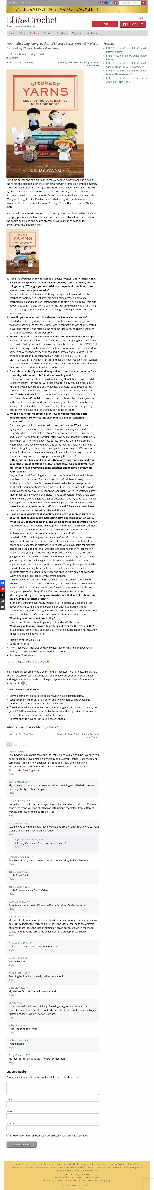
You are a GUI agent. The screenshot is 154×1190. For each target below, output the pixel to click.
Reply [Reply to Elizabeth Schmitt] (11, 864)
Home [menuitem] (12, 33)
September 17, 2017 (33, 839)
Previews (27, 1164)
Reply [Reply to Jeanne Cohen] (11, 965)
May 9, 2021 (23, 751)
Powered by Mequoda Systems (77, 1185)
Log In (140, 17)
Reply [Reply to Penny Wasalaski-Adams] (11, 950)
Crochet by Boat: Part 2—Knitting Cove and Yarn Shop (78, 64)
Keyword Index (88, 1164)
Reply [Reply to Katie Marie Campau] (11, 935)
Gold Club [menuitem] (92, 33)
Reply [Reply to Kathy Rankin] (11, 815)
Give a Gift (133, 24)
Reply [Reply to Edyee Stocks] (11, 908)
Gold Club (74, 1164)
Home (17, 1164)
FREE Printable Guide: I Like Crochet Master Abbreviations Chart (126, 72)
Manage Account (118, 1164)
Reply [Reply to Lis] (11, 1017)
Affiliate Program (132, 1167)
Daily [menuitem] (22, 33)
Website (10, 1123)
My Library (102, 1164)
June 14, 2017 (25, 1040)
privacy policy (105, 1180)
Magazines (62, 1164)
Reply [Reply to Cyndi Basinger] (11, 792)
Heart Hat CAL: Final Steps (20, 62)
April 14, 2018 (23, 800)
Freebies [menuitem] (47, 33)
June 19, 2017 (24, 823)
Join (105, 24)
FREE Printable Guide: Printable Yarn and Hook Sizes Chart (126, 80)
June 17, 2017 (23, 972)
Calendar (117, 1167)
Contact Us (17, 1167)
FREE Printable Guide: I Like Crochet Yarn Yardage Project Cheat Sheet (126, 65)
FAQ (109, 1167)
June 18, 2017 (23, 901)
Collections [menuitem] (61, 33)
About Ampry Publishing (86, 1170)
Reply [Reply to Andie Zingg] (11, 980)
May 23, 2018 (23, 781)
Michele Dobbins (19, 54)
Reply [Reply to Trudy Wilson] (11, 1062)
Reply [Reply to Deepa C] (11, 774)
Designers (29, 1167)
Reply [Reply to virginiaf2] (16, 846)
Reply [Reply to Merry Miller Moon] (11, 834)
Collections (49, 1164)
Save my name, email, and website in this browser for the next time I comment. (49, 1135)
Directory (100, 1167)
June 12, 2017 (24, 1055)
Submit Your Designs (46, 1167)
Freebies (38, 1164)
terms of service (89, 1180)
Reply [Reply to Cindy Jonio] (11, 995)
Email (10, 1111)
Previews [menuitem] (34, 33)
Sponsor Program (64, 1170)
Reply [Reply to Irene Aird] (11, 878)
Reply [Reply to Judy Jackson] (11, 1032)
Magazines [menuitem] (77, 33)
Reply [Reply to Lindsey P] (11, 1047)
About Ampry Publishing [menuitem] (20, 2)
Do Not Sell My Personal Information (76, 1167)
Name (10, 1099)
